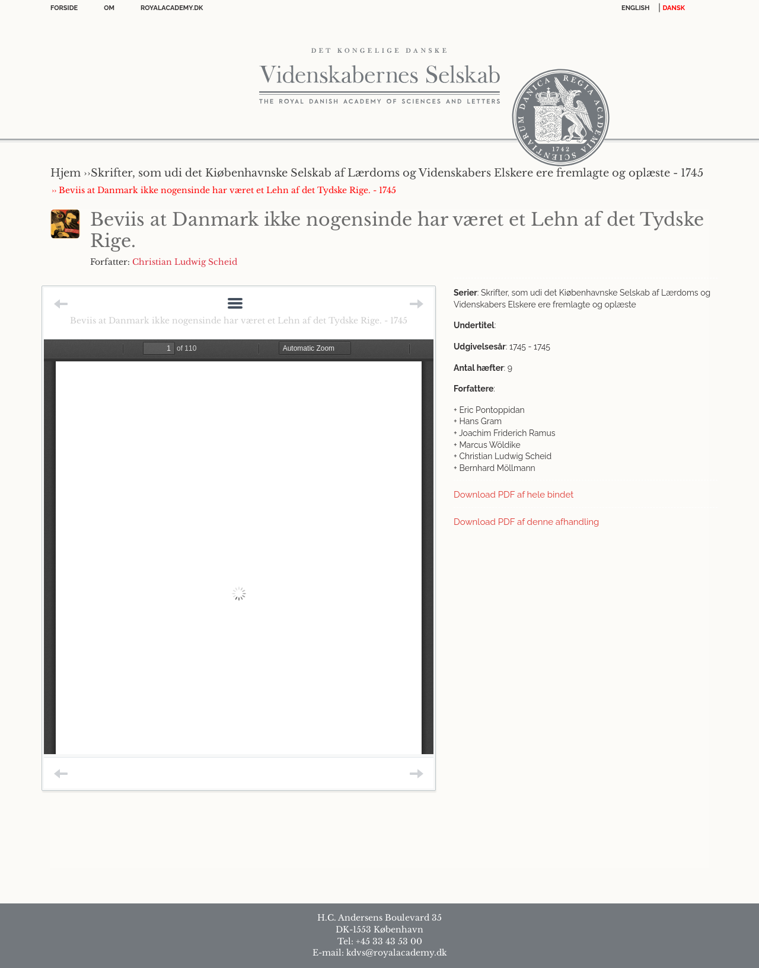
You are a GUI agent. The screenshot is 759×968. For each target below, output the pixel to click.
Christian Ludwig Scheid (184, 262)
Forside (64, 8)
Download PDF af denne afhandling (526, 522)
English (635, 8)
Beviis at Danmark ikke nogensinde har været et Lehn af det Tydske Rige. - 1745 (238, 320)
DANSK (674, 8)
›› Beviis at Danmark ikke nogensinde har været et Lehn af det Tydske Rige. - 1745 (224, 190)
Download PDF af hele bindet (513, 494)
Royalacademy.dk (172, 8)
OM (109, 8)
